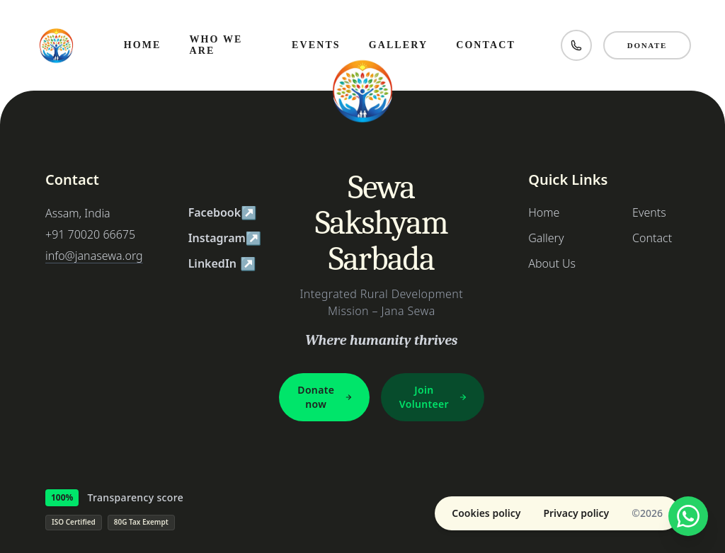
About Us (552, 263)
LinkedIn (222, 263)
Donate (647, 45)
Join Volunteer (433, 397)
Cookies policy (486, 513)
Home (543, 212)
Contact (652, 238)
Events (649, 212)
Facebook (222, 212)
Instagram (222, 237)
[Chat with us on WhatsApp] (688, 516)
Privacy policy (576, 513)
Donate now (324, 397)
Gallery (546, 238)
